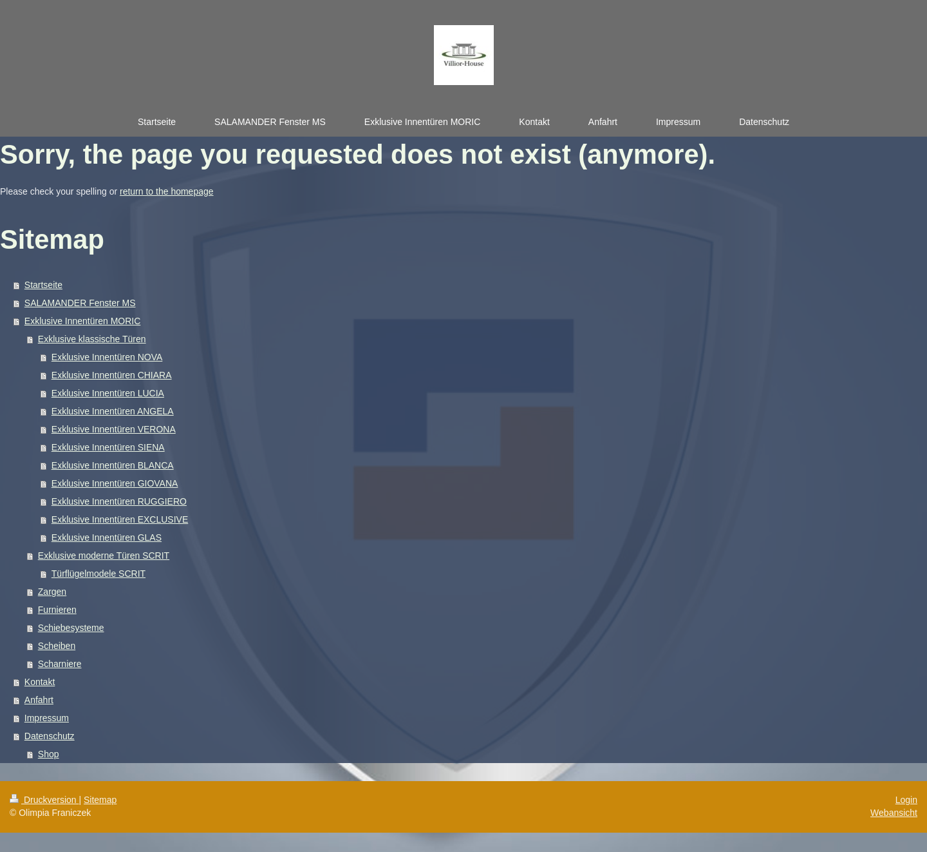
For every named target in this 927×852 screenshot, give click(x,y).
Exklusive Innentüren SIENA (108, 447)
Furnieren (57, 610)
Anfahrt (38, 700)
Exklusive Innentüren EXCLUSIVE (120, 519)
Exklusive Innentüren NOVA (107, 357)
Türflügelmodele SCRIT (98, 573)
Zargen (52, 591)
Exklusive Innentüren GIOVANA (115, 483)
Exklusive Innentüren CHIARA (112, 375)
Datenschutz (49, 736)
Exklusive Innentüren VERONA (114, 429)
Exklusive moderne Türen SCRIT (103, 555)
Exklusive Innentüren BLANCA (113, 465)
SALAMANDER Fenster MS (80, 303)
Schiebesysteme (71, 628)
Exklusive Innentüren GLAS (107, 537)
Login (906, 800)
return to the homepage (167, 191)
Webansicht (893, 813)
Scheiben (56, 646)
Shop (48, 754)
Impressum (46, 718)
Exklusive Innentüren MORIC (82, 321)
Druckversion (44, 800)
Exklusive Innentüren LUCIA (108, 393)
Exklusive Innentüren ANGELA (113, 411)
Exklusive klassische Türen (92, 339)
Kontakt (39, 682)
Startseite (43, 285)
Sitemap (100, 800)
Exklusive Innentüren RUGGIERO (119, 501)
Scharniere (60, 664)
